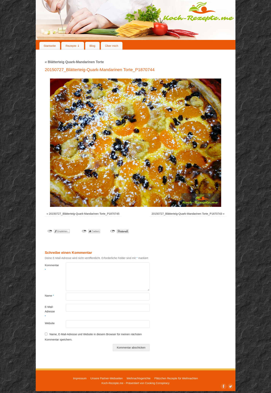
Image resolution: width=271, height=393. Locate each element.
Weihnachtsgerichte (138, 378)
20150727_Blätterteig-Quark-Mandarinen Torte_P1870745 (84, 213)
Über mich (111, 45)
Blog (92, 45)
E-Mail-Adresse (50, 311)
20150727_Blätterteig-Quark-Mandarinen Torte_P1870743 (187, 213)
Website (50, 323)
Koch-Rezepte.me (198, 12)
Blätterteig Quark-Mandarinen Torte (74, 62)
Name (49, 295)
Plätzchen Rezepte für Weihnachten (176, 378)
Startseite (50, 45)
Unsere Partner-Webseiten (106, 378)
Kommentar (50, 267)
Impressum (80, 378)
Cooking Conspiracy (157, 383)
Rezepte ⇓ (73, 45)
